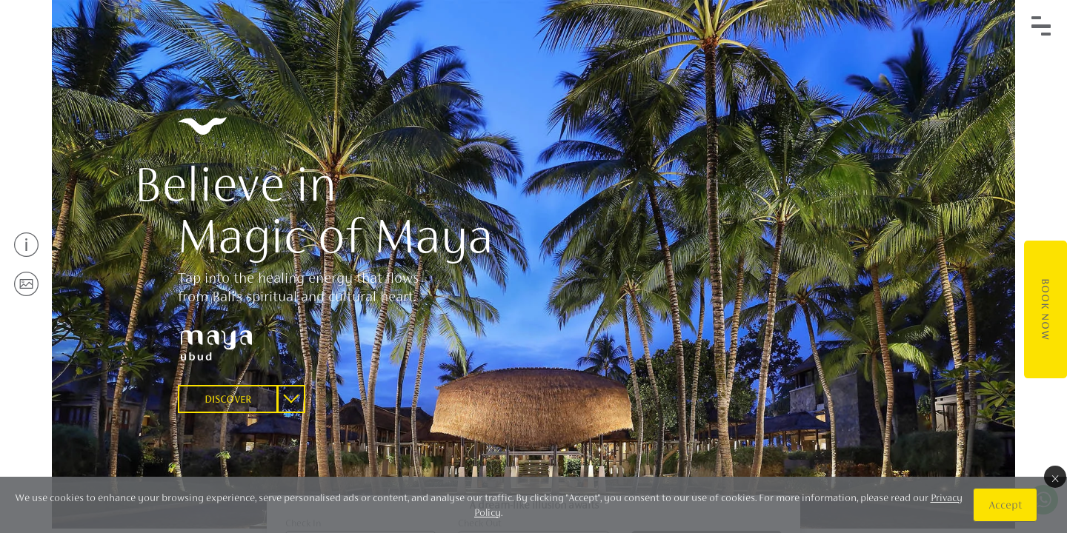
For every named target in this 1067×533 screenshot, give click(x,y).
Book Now (1045, 309)
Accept (1005, 504)
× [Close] (1055, 476)
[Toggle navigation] (1041, 26)
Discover (228, 399)
